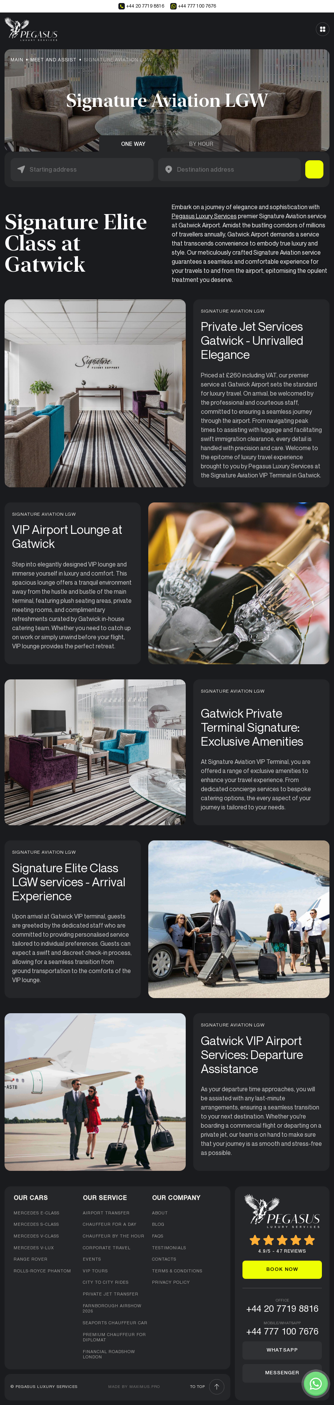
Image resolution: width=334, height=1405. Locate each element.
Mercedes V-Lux (34, 1248)
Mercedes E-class (36, 1213)
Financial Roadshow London (109, 1355)
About (160, 1213)
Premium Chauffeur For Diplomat (114, 1337)
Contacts (164, 1259)
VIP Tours (95, 1271)
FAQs (157, 1236)
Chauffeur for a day (110, 1225)
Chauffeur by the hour (113, 1236)
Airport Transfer (106, 1213)
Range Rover (31, 1259)
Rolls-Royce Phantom (42, 1271)
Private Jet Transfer (110, 1294)
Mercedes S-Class (36, 1225)
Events (92, 1259)
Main (17, 60)
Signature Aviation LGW (118, 60)
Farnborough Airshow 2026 (112, 1309)
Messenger (282, 1373)
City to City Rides (106, 1283)
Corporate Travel (106, 1248)
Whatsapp (282, 1350)
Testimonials (169, 1248)
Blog (158, 1225)
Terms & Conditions (177, 1271)
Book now (282, 1269)
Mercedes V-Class (36, 1236)
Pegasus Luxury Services (204, 216)
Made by (134, 1387)
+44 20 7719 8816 (141, 6)
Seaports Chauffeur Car (115, 1323)
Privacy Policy (171, 1283)
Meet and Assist (53, 60)
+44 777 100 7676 (193, 6)
